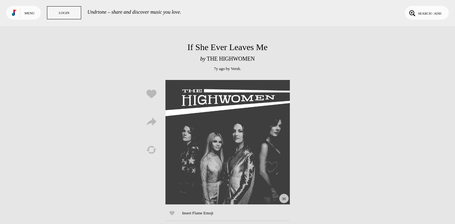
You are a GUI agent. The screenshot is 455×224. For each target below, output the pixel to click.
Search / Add (424, 12)
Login (64, 13)
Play (227, 142)
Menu (30, 13)
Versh (235, 68)
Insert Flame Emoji (197, 213)
